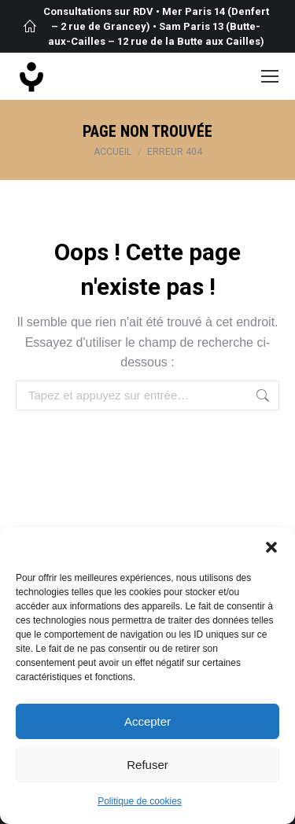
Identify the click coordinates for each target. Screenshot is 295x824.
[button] (271, 547)
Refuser (147, 764)
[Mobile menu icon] (269, 76)
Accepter (147, 721)
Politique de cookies (140, 801)
